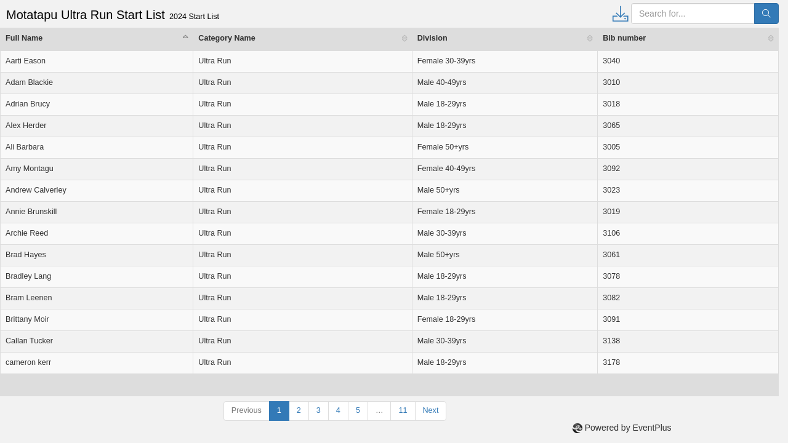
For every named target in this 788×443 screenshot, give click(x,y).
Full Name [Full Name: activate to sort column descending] (24, 38)
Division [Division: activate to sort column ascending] (432, 38)
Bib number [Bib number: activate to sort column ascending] (624, 38)
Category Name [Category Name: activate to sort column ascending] (226, 38)
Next (431, 410)
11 (402, 410)
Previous (246, 410)
